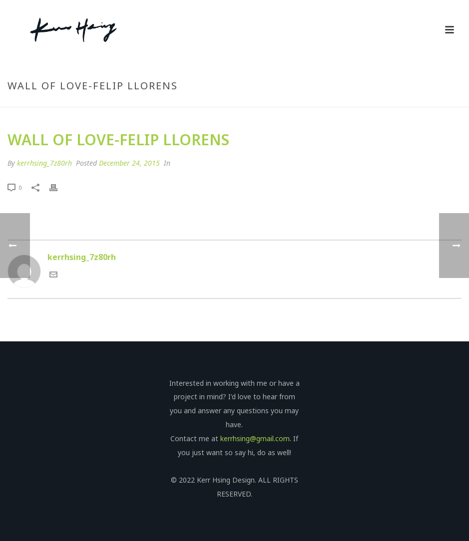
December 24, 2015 (129, 163)
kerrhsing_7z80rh (44, 163)
